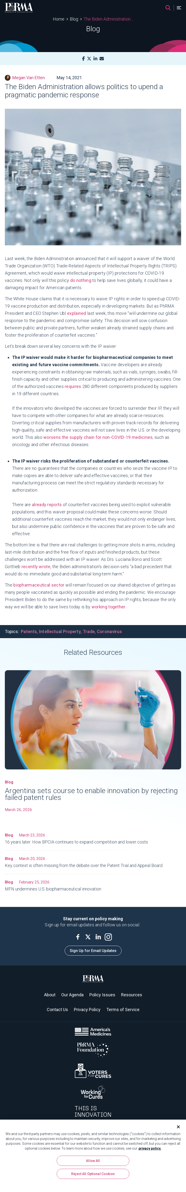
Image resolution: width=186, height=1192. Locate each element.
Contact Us (57, 1009)
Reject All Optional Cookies (93, 1175)
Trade (89, 631)
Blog (74, 19)
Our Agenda (72, 994)
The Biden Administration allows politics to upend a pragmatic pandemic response (108, 19)
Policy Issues (102, 994)
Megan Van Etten (25, 78)
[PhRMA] (19, 7)
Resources (131, 994)
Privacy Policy (87, 1009)
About (49, 994)
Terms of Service (123, 1009)
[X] (89, 58)
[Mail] (102, 58)
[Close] (176, 1128)
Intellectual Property (60, 631)
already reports (47, 504)
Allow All (93, 1162)
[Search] (168, 7)
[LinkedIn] (95, 58)
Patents (29, 631)
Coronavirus (109, 631)
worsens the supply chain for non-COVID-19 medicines (98, 437)
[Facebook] (83, 58)
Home (58, 19)
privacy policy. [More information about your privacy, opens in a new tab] (150, 1150)
